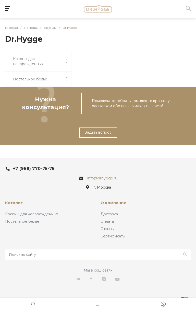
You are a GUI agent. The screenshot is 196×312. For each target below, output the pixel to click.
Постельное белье (22, 221)
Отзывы (107, 228)
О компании (114, 202)
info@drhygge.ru (102, 178)
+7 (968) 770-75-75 (33, 168)
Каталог (14, 202)
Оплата (107, 221)
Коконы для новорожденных (31, 214)
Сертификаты (113, 236)
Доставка (109, 214)
